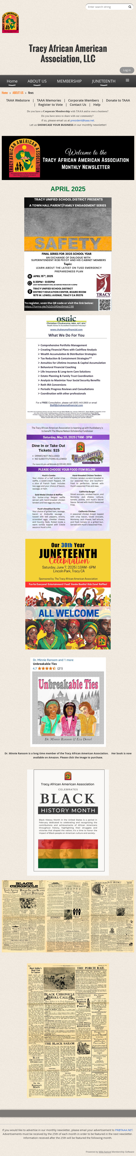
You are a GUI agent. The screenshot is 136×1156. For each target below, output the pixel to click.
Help (96, 104)
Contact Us (78, 104)
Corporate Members (83, 100)
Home (5, 93)
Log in (127, 70)
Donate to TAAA (118, 100)
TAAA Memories (49, 100)
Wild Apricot (105, 1152)
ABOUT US (18, 93)
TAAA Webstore (18, 100)
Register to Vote (50, 104)
